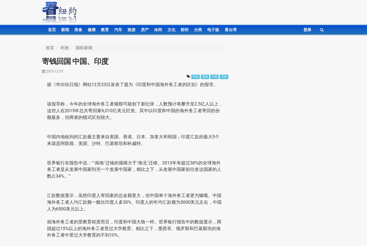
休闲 (158, 29)
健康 (92, 29)
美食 (78, 29)
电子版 (213, 29)
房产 (145, 29)
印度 (224, 76)
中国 (214, 76)
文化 (171, 29)
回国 (205, 76)
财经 (185, 29)
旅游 (131, 29)
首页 (52, 29)
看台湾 (231, 29)
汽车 (118, 29)
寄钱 (195, 76)
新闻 (65, 29)
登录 (307, 29)
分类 (198, 29)
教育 (105, 29)
